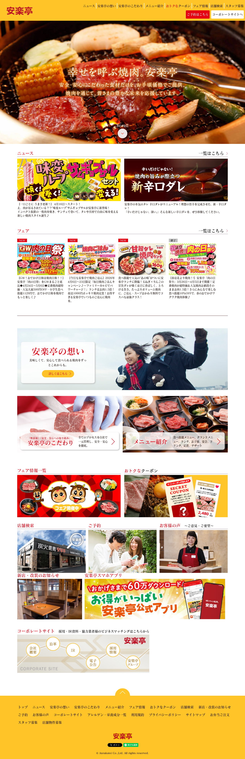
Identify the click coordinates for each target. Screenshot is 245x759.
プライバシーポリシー (165, 715)
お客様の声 (41, 715)
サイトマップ (195, 715)
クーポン (178, 6)
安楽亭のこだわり (130, 6)
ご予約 (23, 715)
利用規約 (137, 715)
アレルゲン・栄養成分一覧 (106, 715)
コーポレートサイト (68, 715)
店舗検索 (217, 6)
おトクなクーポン (163, 707)
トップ (23, 707)
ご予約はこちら (197, 14)
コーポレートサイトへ (227, 14)
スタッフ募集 (234, 6)
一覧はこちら (211, 153)
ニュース (89, 6)
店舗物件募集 (52, 722)
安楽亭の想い (106, 6)
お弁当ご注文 (219, 715)
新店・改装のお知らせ (214, 707)
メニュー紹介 (154, 6)
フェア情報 (200, 6)
